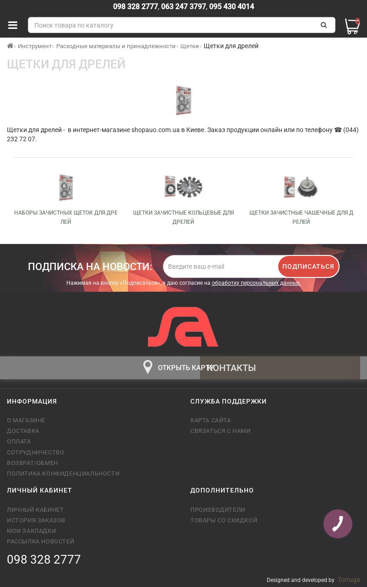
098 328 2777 (135, 6)
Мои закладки (31, 530)
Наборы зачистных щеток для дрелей (66, 217)
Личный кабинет (35, 509)
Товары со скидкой (223, 520)
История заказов (36, 520)
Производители (217, 509)
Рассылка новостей (40, 541)
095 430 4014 (230, 6)
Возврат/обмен (32, 463)
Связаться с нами (220, 430)
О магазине (26, 420)
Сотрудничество (35, 452)
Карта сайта (210, 420)
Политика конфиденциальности (63, 473)
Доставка (23, 430)
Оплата (19, 441)
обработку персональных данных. (256, 283)
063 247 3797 (183, 6)
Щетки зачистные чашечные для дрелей (301, 217)
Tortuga (349, 579)
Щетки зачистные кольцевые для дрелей (183, 217)
